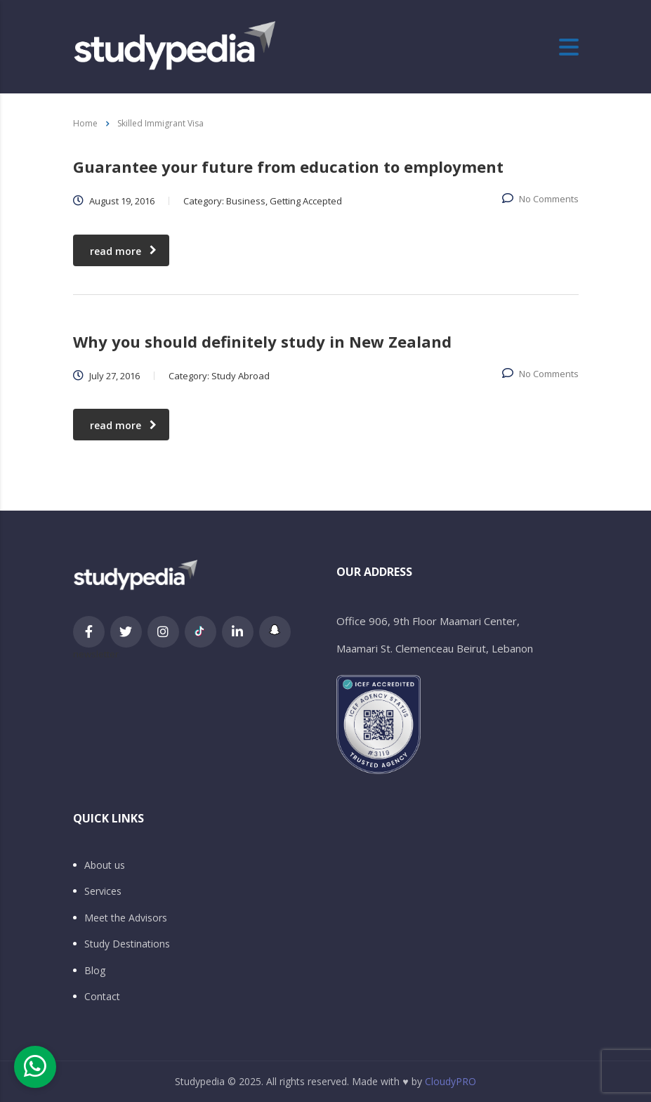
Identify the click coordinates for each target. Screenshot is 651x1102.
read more (123, 251)
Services (102, 891)
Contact (102, 996)
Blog (94, 970)
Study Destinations (127, 944)
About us (104, 865)
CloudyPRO (450, 1081)
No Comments (540, 198)
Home (85, 123)
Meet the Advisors (125, 918)
